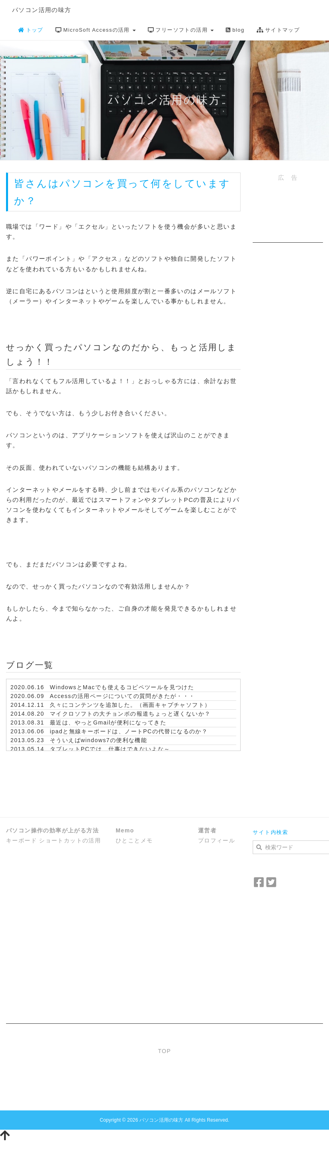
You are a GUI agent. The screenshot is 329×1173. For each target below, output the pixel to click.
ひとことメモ (134, 840)
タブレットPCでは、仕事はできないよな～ (110, 749)
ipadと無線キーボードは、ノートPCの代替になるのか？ (129, 731)
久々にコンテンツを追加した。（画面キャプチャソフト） (130, 705)
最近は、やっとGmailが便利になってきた (108, 722)
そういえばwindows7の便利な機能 (98, 740)
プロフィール (216, 840)
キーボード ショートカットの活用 (53, 840)
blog (235, 30)
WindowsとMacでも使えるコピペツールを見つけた (122, 687)
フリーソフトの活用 (181, 30)
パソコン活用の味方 (42, 9)
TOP (164, 1051)
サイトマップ (278, 30)
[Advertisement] (286, 218)
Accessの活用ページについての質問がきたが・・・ (122, 696)
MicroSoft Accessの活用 (95, 30)
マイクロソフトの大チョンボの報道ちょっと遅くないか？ (130, 713)
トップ (30, 30)
